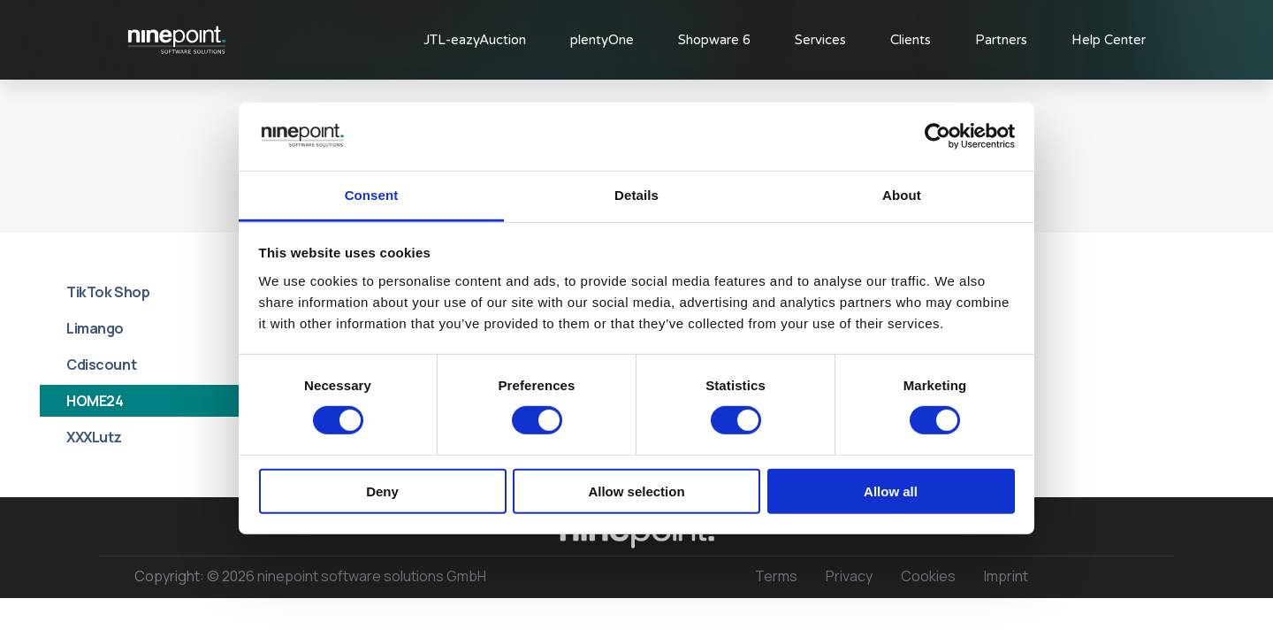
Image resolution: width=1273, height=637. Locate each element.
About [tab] (901, 195)
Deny (382, 490)
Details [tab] (636, 195)
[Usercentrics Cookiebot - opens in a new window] (937, 136)
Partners (1001, 40)
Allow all (891, 490)
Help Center (1108, 40)
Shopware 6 (714, 40)
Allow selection (636, 490)
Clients (910, 40)
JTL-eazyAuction (474, 40)
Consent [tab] (372, 195)
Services (820, 40)
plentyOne (602, 40)
